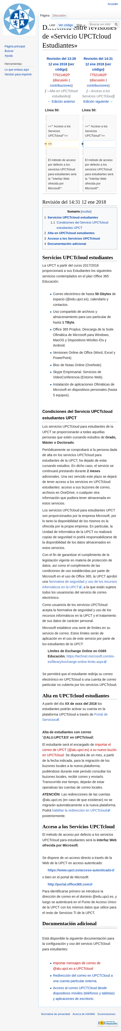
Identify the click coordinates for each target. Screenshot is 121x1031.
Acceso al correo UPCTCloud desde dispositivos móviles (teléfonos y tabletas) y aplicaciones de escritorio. (84, 993)
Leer (52, 25)
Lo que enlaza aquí (17, 69)
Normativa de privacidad (55, 1014)
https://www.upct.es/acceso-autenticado (79, 870)
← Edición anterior (61, 101)
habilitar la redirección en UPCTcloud (79, 810)
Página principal (15, 46)
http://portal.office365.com (68, 884)
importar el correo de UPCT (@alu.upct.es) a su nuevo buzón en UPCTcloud (79, 750)
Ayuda (9, 55)
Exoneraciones (106, 1014)
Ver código (65, 25)
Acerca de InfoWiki (84, 1014)
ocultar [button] (86, 211)
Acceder (113, 4)
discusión (61, 80)
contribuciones (61, 85)
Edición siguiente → (98, 101)
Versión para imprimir (18, 74)
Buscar (9, 51)
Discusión (59, 15)
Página (45, 15)
